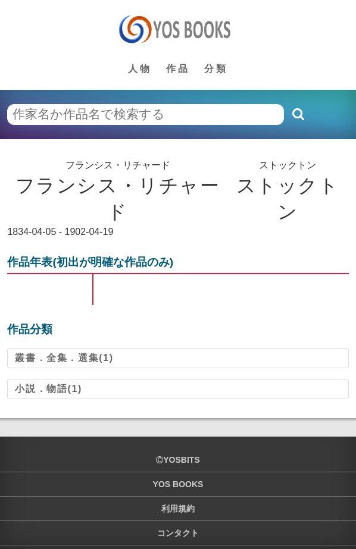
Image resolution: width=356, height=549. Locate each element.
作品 (178, 69)
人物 (140, 69)
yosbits (177, 460)
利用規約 (178, 508)
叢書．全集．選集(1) (64, 358)
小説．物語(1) (48, 389)
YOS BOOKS (178, 484)
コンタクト (178, 533)
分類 (216, 69)
